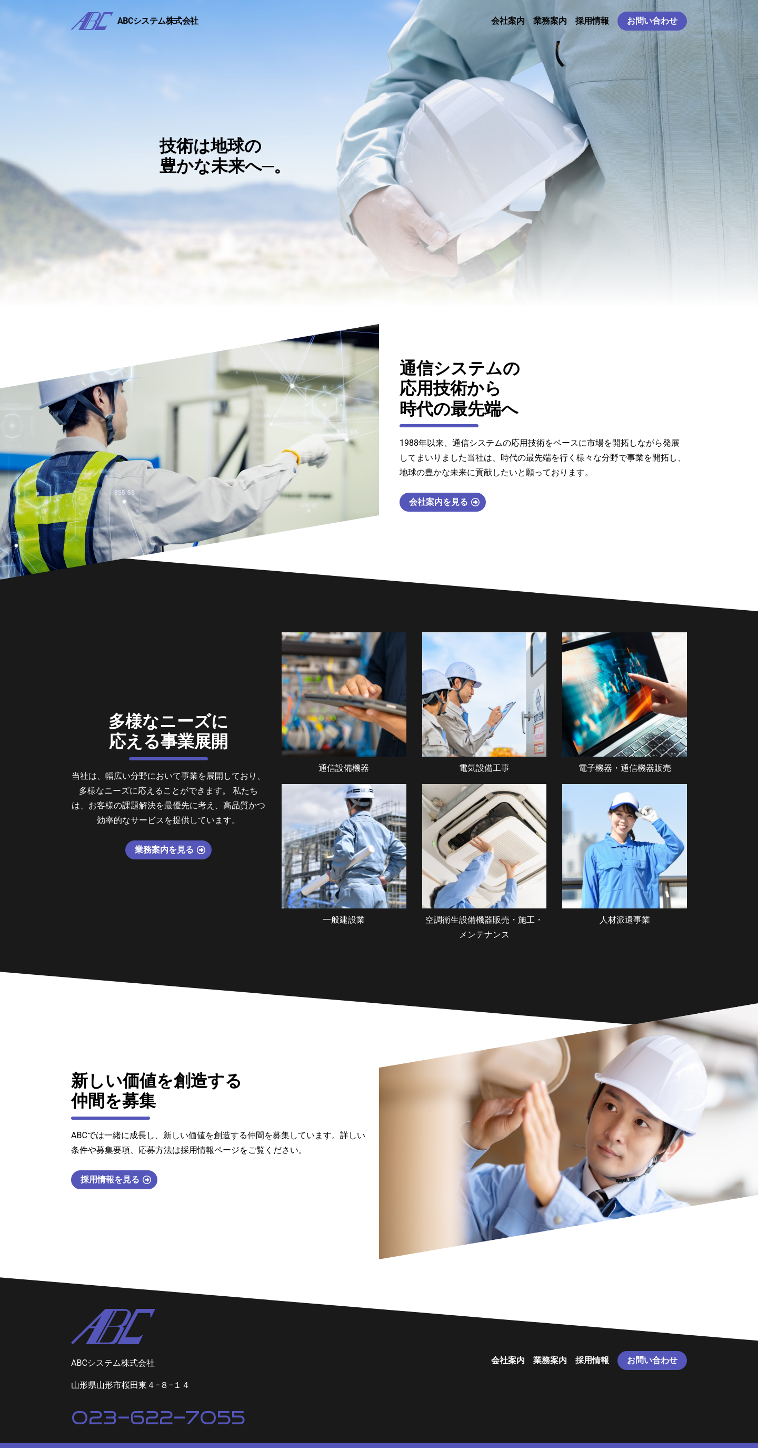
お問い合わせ (652, 21)
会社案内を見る (438, 502)
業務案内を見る (164, 850)
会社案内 (508, 21)
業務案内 (550, 21)
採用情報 (592, 21)
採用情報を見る (110, 1180)
